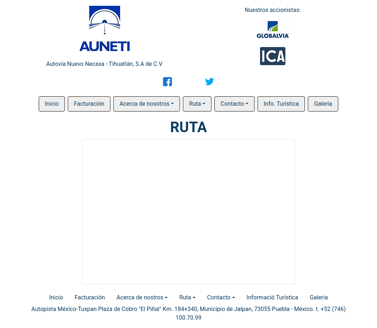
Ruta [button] (195, 103)
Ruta (185, 297)
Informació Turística (272, 297)
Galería (323, 103)
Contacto (219, 297)
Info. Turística (281, 103)
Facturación (89, 103)
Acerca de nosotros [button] (144, 103)
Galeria (319, 297)
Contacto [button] (232, 103)
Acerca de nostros (140, 297)
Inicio (52, 103)
